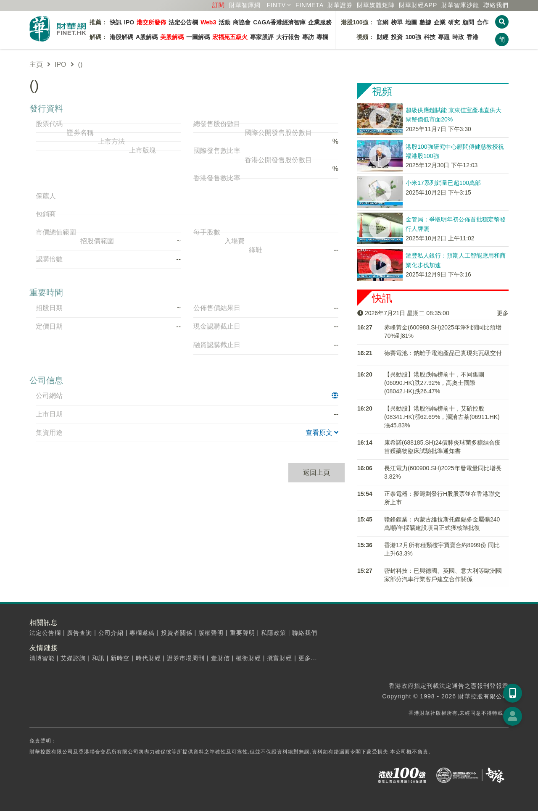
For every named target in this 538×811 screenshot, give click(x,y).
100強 (413, 37)
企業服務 (320, 22)
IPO (129, 22)
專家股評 (262, 37)
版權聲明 (211, 632)
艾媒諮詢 (73, 658)
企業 (440, 22)
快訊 (115, 22)
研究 (454, 22)
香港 (472, 37)
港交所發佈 (151, 22)
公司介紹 (111, 632)
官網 (382, 22)
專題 (444, 37)
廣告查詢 (79, 632)
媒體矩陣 (376, 5)
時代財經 (148, 658)
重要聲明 (242, 632)
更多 (503, 313)
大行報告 (288, 37)
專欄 (322, 37)
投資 (397, 37)
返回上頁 (316, 472)
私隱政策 (273, 632)
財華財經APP (418, 5)
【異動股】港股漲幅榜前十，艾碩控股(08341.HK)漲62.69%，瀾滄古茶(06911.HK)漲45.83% (442, 417)
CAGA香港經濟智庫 (279, 22)
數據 (425, 22)
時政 (458, 37)
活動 (224, 22)
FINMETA (309, 5)
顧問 (468, 22)
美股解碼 (172, 37)
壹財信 (220, 658)
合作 (482, 22)
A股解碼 (147, 37)
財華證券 (340, 5)
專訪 (308, 37)
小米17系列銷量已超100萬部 (443, 182)
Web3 (208, 22)
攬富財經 (279, 658)
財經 (382, 37)
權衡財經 (248, 658)
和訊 (98, 658)
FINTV (276, 5)
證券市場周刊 (186, 658)
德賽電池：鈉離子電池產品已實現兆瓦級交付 (443, 353)
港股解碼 (121, 37)
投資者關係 (177, 632)
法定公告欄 (183, 22)
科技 (429, 37)
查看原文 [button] (322, 432)
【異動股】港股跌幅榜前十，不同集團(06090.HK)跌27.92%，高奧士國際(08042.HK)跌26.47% (434, 383)
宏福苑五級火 (230, 37)
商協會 (242, 22)
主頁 (36, 64)
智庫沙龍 (460, 5)
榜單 (397, 22)
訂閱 (218, 5)
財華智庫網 (245, 5)
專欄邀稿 (142, 632)
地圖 (411, 22)
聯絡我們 (496, 5)
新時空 (120, 658)
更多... (307, 658)
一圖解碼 (198, 37)
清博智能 (42, 658)
